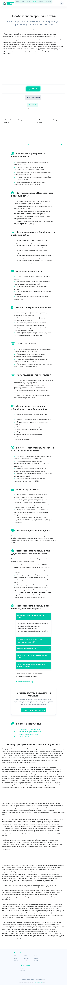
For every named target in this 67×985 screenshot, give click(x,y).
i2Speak (16, 960)
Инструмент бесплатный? (33, 649)
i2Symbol (26, 958)
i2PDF (17, 1)
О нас (22, 968)
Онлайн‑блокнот (23, 737)
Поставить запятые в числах (28, 734)
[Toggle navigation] (62, 3)
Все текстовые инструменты (28, 973)
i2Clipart (36, 958)
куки (43, 979)
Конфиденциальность (28, 979)
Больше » (48, 1)
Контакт (23, 970)
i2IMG (23, 1)
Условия (38, 979)
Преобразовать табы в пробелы (29, 729)
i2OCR (28, 1)
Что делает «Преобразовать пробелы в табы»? (33, 616)
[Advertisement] (33, 69)
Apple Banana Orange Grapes (17, 130)
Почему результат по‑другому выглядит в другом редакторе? (33, 665)
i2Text (15, 958)
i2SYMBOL (40, 1)
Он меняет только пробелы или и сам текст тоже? (33, 656)
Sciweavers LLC (38, 982)
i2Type (25, 960)
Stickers (36, 960)
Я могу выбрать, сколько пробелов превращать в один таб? (33, 641)
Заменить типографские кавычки (29, 732)
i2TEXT (34, 1)
